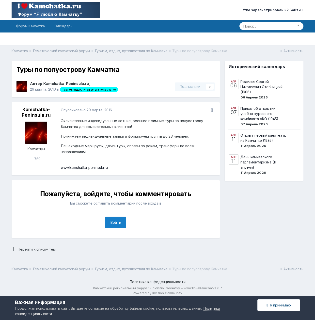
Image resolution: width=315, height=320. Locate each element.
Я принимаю (279, 305)
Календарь (63, 26)
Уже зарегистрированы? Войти (273, 10)
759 (36, 159)
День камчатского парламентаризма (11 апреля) (258, 162)
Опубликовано (86, 110)
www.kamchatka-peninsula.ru (84, 167)
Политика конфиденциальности (157, 281)
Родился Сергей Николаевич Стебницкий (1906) (261, 87)
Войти (115, 222)
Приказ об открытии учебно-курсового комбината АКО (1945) (259, 113)
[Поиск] (266, 26)
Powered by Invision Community (157, 293)
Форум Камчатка (30, 26)
